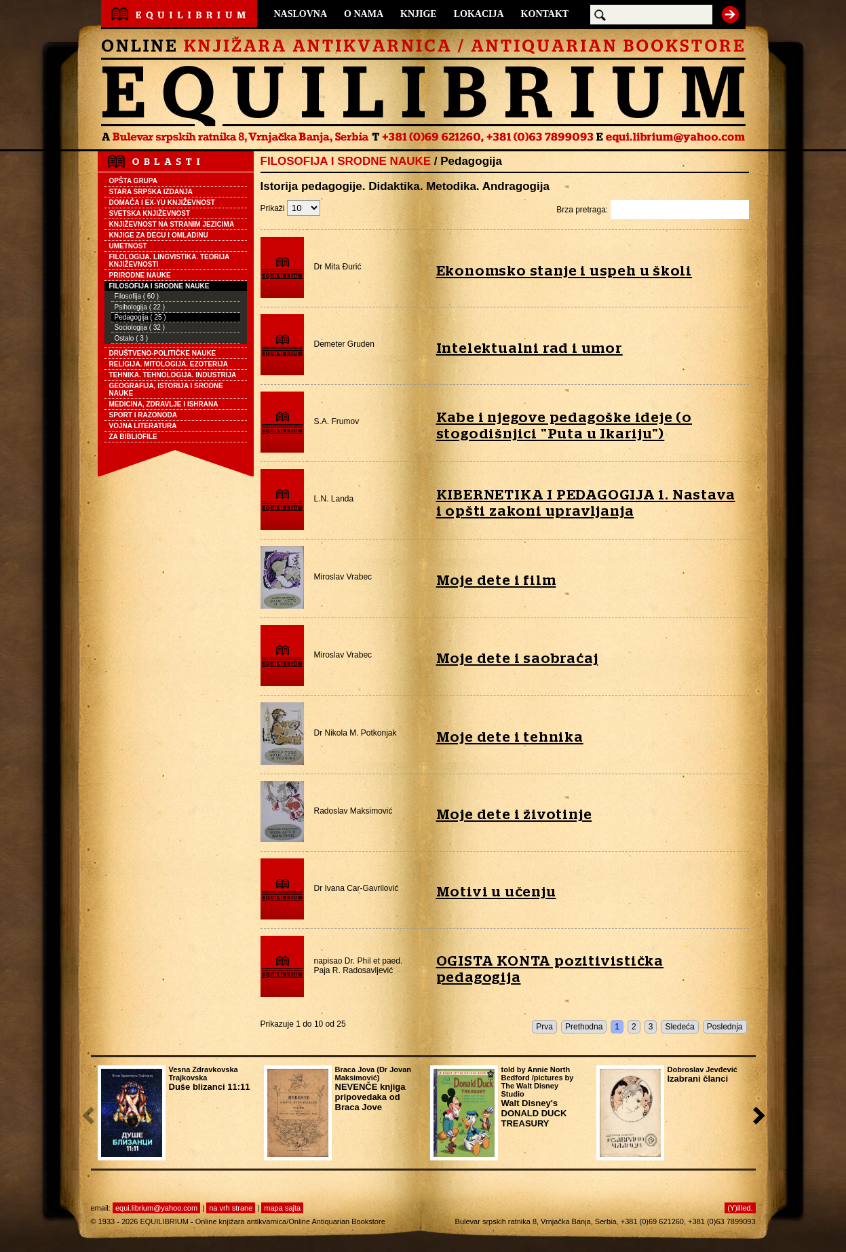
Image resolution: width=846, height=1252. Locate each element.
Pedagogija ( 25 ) (140, 317)
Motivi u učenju (496, 892)
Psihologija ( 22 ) (140, 307)
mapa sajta (282, 1208)
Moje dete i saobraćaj (517, 658)
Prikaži (290, 208)
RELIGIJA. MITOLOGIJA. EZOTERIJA (168, 364)
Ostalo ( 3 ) (131, 338)
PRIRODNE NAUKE (140, 275)
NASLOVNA (301, 14)
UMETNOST (128, 246)
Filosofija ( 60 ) (137, 296)
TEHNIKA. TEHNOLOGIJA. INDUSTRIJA (173, 375)
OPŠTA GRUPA (133, 181)
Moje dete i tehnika (509, 737)
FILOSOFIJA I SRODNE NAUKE (159, 286)
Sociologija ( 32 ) (140, 327)
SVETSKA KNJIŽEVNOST (150, 213)
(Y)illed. (739, 1208)
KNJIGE (418, 14)
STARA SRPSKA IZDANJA (151, 191)
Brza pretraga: (652, 209)
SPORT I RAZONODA (143, 415)
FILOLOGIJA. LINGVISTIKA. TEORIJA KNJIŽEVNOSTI (169, 260)
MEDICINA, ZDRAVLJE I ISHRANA (163, 404)
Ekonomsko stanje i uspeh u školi (564, 271)
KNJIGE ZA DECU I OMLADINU (158, 235)
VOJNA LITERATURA (143, 426)
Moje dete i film (496, 580)
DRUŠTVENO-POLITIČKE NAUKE (162, 353)
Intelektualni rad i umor (529, 348)
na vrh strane (230, 1208)
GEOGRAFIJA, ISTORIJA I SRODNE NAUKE (166, 389)
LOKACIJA (479, 14)
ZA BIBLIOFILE (133, 436)
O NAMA (363, 14)
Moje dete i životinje (514, 815)
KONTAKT (545, 14)
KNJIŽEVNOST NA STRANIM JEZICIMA (172, 224)
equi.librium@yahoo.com (156, 1208)
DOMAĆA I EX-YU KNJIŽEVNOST (162, 202)
